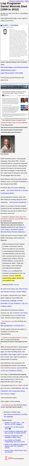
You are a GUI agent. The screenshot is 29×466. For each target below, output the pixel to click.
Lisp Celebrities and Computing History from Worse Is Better (14, 391)
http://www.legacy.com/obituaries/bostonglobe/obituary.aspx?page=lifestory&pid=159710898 (14, 70)
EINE (11, 284)
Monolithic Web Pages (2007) (11, 354)
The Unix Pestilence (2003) (12, 370)
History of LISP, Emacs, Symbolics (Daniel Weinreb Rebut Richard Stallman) (13, 229)
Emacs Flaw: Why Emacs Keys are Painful (16, 451)
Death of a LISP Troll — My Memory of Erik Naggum (14, 423)
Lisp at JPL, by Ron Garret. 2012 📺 (14, 427)
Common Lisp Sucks (20, 313)
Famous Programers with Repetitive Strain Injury (14, 436)
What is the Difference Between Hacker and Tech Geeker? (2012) (16, 446)
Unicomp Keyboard (19, 202)
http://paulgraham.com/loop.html (12, 325)
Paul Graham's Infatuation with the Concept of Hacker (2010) (16, 432)
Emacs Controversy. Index (19, 1)
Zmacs (5, 271)
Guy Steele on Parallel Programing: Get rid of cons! (15, 441)
